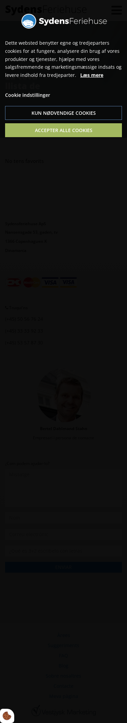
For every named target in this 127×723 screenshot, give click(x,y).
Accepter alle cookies (63, 130)
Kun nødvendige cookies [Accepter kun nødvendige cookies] (63, 113)
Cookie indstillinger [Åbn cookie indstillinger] (27, 95)
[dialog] (63, 361)
